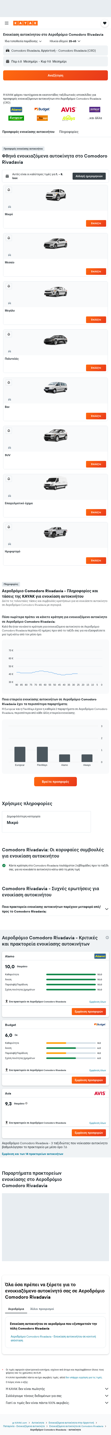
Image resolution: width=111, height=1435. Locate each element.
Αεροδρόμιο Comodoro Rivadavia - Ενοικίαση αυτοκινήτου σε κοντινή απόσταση (53, 1338)
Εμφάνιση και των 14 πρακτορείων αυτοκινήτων (32, 1154)
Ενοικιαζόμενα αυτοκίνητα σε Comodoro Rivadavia (76, 1426)
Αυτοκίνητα (38, 1422)
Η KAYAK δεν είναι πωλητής (57, 1388)
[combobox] (23, 41)
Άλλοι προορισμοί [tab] (42, 1309)
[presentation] (107, 937)
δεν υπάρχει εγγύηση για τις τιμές (84, 1377)
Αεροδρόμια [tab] (16, 1309)
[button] (6, 23)
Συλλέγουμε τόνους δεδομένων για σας (57, 1395)
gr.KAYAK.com (19, 1422)
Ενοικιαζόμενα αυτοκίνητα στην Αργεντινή (71, 1422)
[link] (55, 781)
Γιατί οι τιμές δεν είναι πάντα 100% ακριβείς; (57, 1402)
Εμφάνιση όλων (98, 1001)
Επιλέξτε (96, 223)
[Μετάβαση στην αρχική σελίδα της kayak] (25, 23)
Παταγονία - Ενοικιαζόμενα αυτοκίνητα (24, 1426)
